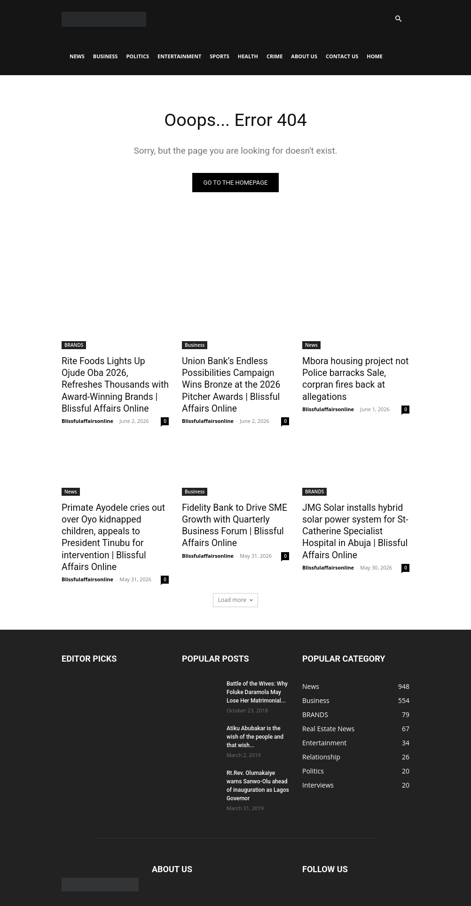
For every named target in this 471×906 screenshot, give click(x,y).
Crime (275, 56)
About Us (304, 56)
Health (248, 56)
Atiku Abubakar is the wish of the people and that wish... (255, 710)
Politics (137, 56)
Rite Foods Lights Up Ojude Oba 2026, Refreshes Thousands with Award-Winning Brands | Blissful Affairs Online (109, 381)
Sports (219, 56)
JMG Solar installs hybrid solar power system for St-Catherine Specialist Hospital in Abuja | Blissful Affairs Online (353, 520)
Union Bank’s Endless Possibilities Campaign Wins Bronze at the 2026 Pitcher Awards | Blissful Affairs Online (232, 381)
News (77, 56)
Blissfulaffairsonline (87, 413)
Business (105, 56)
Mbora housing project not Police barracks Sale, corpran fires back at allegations (353, 371)
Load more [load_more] (235, 574)
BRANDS (73, 345)
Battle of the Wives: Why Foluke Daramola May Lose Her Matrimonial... (257, 666)
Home (375, 56)
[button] (398, 19)
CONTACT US (342, 56)
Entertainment (179, 56)
